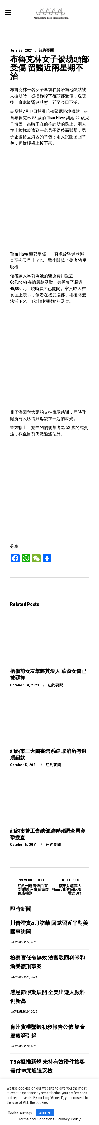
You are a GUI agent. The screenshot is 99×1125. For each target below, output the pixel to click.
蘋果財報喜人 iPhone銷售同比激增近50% (66, 886)
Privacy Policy (69, 1119)
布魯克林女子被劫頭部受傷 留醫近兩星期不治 (49, 68)
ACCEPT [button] (44, 1113)
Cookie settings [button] (20, 1113)
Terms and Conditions (36, 1119)
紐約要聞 (46, 50)
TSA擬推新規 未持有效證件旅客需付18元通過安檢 (47, 1066)
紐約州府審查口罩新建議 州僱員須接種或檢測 (34, 886)
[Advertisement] (49, 198)
